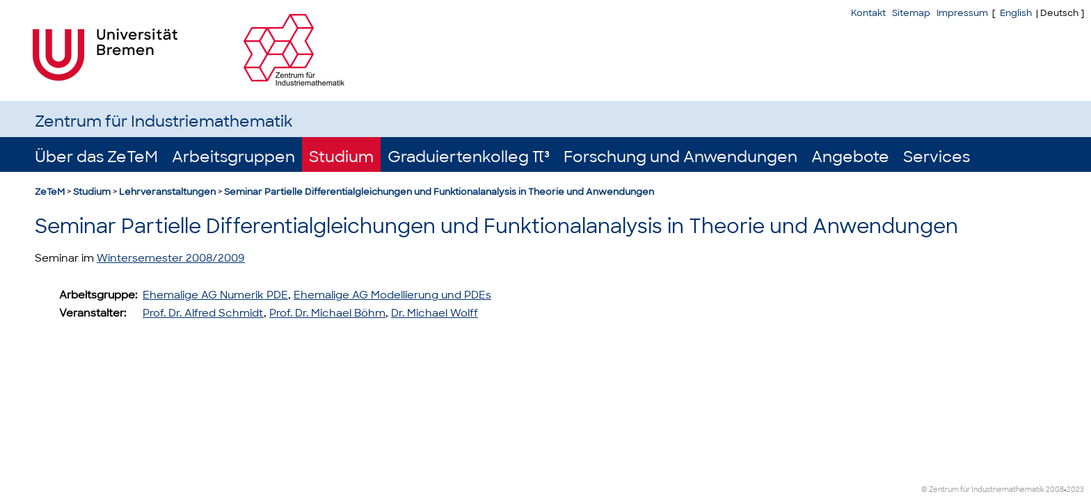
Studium (341, 157)
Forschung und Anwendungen (680, 157)
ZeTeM (50, 192)
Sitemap (911, 13)
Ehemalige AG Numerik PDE (215, 295)
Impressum (962, 13)
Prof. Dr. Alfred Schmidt (203, 313)
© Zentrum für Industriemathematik (982, 489)
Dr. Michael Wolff (434, 313)
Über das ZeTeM (96, 157)
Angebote (850, 157)
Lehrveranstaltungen (167, 192)
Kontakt (868, 13)
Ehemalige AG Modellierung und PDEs (392, 295)
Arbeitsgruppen (233, 157)
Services (936, 157)
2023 (1075, 489)
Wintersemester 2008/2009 (171, 258)
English (1016, 13)
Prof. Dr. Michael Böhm (327, 313)
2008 (1055, 489)
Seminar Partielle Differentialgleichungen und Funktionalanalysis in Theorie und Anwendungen (439, 192)
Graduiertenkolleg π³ (469, 157)
